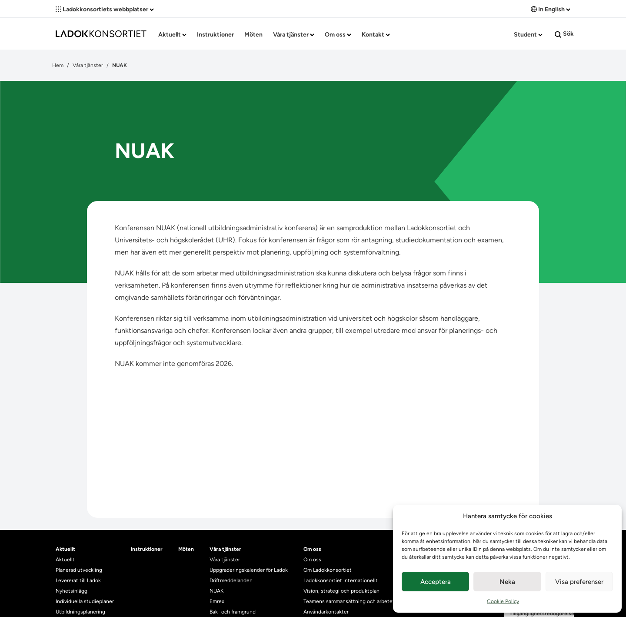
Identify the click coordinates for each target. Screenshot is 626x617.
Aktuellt (172, 34)
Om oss (338, 34)
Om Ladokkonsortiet (327, 570)
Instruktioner (215, 34)
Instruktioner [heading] (147, 549)
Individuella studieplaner (85, 601)
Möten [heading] (186, 549)
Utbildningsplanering (80, 612)
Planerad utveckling (79, 570)
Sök (564, 34)
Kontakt (376, 34)
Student (528, 34)
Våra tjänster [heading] (225, 549)
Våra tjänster (293, 34)
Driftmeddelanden (231, 580)
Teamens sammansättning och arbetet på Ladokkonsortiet (372, 601)
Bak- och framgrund (233, 612)
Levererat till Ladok (78, 580)
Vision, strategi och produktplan (341, 591)
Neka (507, 582)
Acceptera (435, 582)
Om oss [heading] (312, 549)
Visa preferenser (579, 582)
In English (550, 9)
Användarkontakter (326, 612)
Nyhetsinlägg (71, 591)
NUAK (216, 591)
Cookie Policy (503, 601)
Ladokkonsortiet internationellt (340, 580)
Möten (253, 34)
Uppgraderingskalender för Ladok (249, 570)
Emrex (217, 601)
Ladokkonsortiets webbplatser (105, 9)
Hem (57, 65)
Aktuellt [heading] (65, 549)
